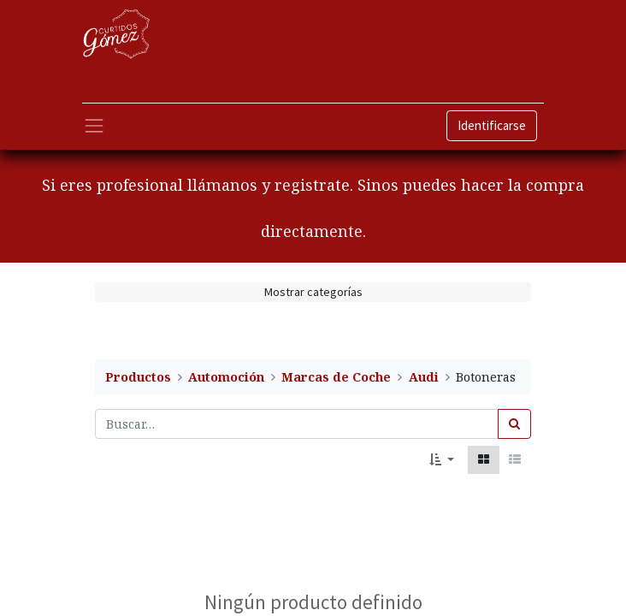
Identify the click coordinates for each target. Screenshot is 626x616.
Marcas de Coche (336, 377)
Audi (424, 377)
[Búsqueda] (514, 424)
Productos (138, 377)
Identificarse (492, 125)
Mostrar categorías (313, 291)
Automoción (226, 377)
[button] (441, 460)
